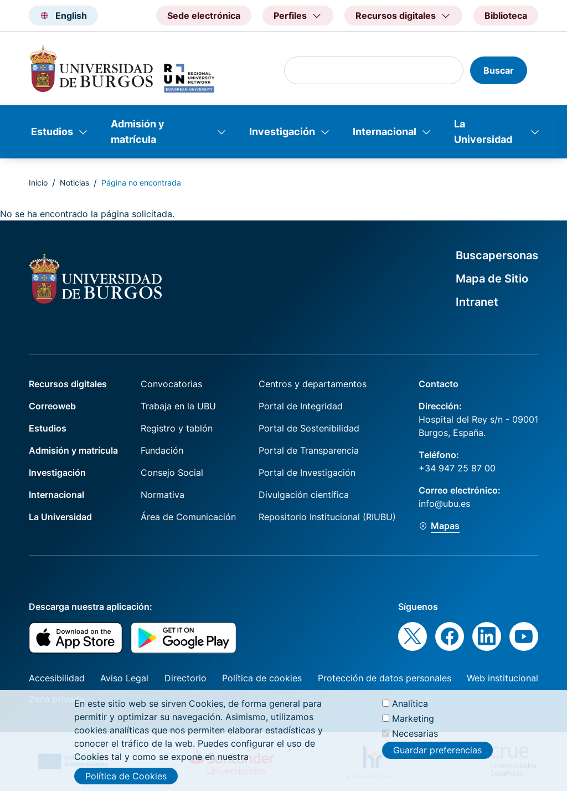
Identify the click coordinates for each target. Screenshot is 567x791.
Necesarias (415, 735)
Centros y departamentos (313, 383)
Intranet (477, 302)
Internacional (384, 131)
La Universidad (483, 131)
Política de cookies (262, 678)
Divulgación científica (304, 494)
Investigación (282, 131)
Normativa (162, 494)
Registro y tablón (177, 428)
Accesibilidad (57, 678)
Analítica (410, 705)
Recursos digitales (68, 383)
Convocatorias (171, 383)
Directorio (185, 678)
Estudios (52, 131)
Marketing (413, 720)
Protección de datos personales (384, 678)
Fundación (162, 450)
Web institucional (502, 678)
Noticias (74, 182)
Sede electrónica (203, 15)
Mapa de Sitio (492, 278)
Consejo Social (172, 472)
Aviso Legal (124, 678)
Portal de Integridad (301, 406)
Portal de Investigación (307, 472)
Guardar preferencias (437, 752)
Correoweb (52, 406)
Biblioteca (505, 15)
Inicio (38, 182)
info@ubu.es (444, 503)
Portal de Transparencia (309, 450)
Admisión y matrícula (137, 131)
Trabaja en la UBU (178, 406)
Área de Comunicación (188, 516)
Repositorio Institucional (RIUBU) (327, 516)
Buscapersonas (497, 255)
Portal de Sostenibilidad (309, 428)
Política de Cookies (126, 778)
